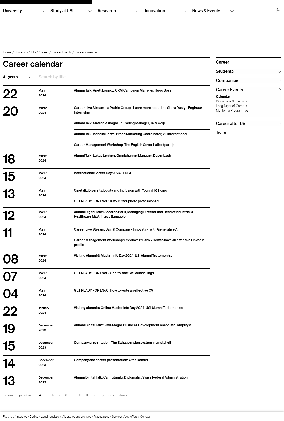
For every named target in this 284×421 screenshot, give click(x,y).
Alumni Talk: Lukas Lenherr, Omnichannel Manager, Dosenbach (122, 159)
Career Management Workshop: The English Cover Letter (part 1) (123, 148)
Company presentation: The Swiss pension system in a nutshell (122, 346)
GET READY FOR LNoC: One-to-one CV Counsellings (114, 276)
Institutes (22, 416)
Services (117, 416)
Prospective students (252, 9)
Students (245, 13)
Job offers (131, 416)
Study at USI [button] (71, 41)
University (21, 56)
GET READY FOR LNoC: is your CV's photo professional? (116, 204)
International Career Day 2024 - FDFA (102, 176)
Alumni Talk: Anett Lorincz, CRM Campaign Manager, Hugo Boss (122, 94)
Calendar (223, 100)
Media (243, 25)
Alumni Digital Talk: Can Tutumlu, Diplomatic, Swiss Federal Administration (131, 381)
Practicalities (101, 416)
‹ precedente (25, 398)
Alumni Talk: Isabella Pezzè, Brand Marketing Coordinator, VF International (130, 137)
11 (87, 398)
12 (94, 398)
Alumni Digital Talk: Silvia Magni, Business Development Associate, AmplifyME (133, 328)
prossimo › (108, 398)
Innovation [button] (165, 41)
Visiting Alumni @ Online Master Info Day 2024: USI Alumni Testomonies (128, 311)
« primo (9, 398)
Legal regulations (51, 416)
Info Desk (198, 13)
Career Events (62, 56)
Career (44, 56)
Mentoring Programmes (232, 114)
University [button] (23, 41)
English (149, 13)
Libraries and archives (77, 416)
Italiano (149, 9)
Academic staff (249, 21)
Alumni (244, 17)
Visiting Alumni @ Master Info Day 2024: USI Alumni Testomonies (123, 259)
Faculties (8, 416)
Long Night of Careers (231, 109)
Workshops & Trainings (231, 105)
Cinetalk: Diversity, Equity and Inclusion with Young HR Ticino (120, 194)
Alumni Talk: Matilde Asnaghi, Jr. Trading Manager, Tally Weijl (119, 126)
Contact (145, 416)
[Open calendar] (278, 42)
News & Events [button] (213, 41)
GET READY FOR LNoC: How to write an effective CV (113, 294)
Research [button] (118, 41)
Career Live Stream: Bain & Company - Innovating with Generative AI (126, 233)
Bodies (34, 416)
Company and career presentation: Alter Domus (111, 363)
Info (33, 56)
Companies (247, 29)
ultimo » (123, 398)
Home (7, 56)
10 (80, 398)
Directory (198, 9)
